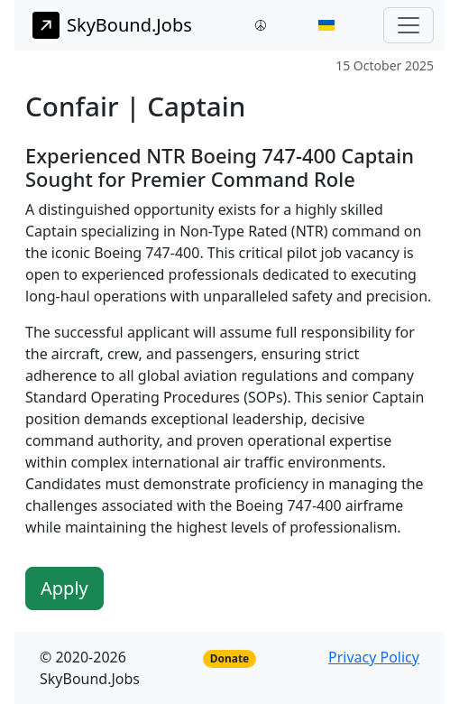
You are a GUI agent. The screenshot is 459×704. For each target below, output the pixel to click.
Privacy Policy (373, 657)
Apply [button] (64, 588)
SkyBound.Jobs (112, 25)
